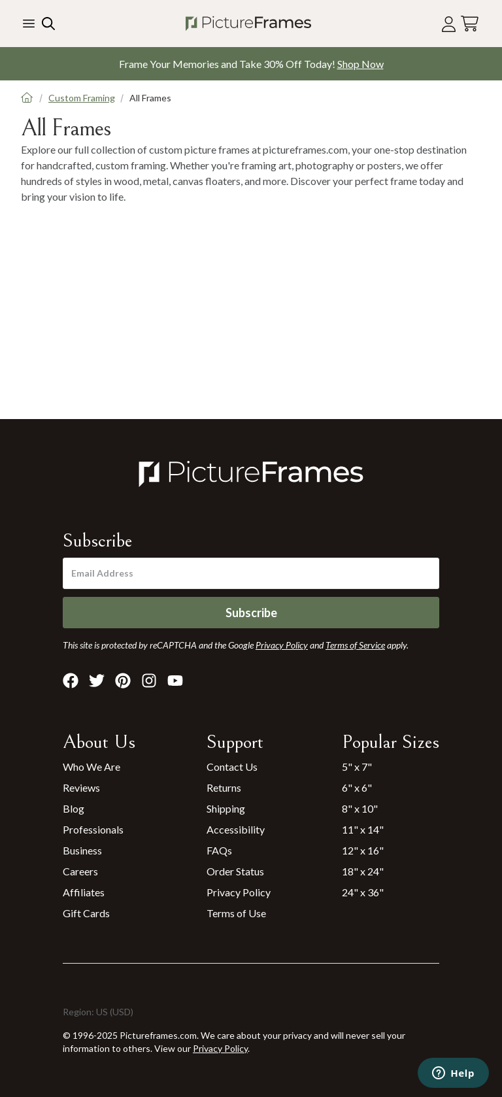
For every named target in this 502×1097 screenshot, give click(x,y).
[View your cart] (469, 24)
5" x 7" (357, 766)
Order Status (235, 871)
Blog (73, 808)
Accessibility (236, 829)
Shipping (226, 808)
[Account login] (449, 24)
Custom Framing (81, 97)
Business (82, 850)
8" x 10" (360, 808)
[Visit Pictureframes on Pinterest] (123, 680)
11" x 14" (363, 829)
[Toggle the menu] (29, 23)
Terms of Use (236, 913)
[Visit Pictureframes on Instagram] (149, 680)
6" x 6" (357, 787)
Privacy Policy (239, 892)
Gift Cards (86, 913)
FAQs (219, 850)
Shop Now (360, 64)
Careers (80, 871)
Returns (224, 787)
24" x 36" (363, 892)
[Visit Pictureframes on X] (97, 680)
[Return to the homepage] (248, 23)
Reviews (81, 787)
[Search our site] (47, 23)
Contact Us (232, 766)
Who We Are (91, 766)
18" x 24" (363, 871)
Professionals (93, 829)
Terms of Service (355, 644)
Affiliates (84, 892)
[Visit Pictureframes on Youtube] (175, 680)
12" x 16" (363, 850)
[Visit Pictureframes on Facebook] (70, 680)
